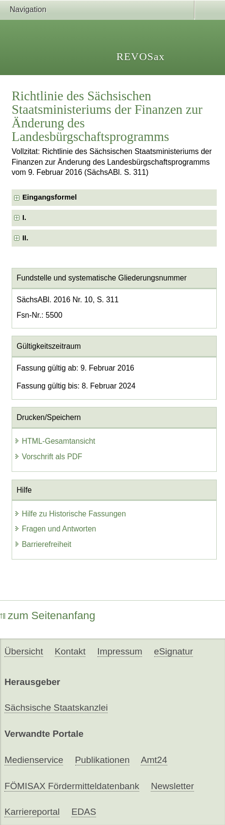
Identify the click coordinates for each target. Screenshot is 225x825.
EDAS (83, 812)
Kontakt (70, 651)
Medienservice (33, 760)
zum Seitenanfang (48, 615)
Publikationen (102, 760)
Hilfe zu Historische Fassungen (70, 514)
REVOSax (140, 56)
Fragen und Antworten (55, 529)
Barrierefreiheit (42, 544)
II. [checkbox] (25, 238)
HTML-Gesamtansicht (55, 441)
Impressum (120, 651)
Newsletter (172, 786)
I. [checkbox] (24, 217)
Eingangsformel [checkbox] (49, 197)
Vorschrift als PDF (48, 456)
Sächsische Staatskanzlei (56, 707)
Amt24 (154, 760)
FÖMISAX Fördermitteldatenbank (71, 786)
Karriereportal (32, 812)
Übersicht (23, 651)
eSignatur (173, 651)
